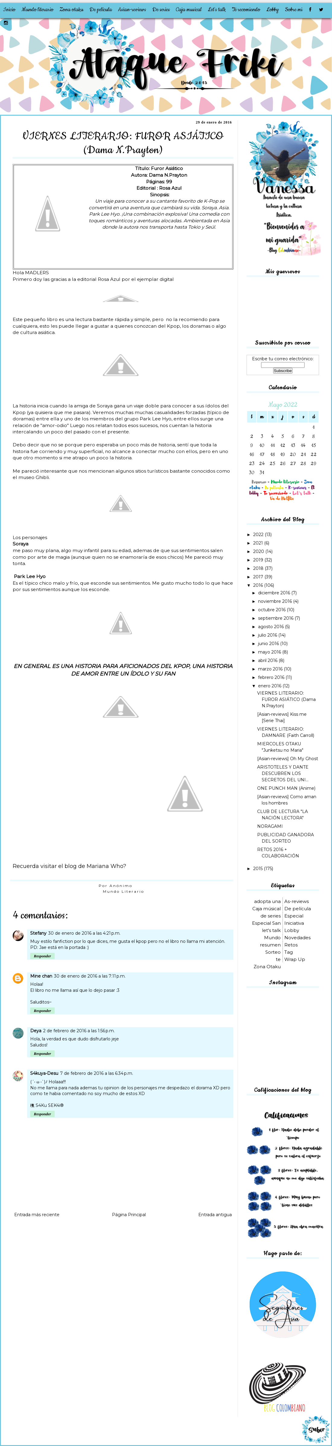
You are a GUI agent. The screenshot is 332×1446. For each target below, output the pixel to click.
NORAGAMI (270, 826)
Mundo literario (37, 9)
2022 (259, 534)
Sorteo (273, 952)
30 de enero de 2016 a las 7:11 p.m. (90, 976)
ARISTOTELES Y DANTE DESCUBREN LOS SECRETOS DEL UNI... (282, 773)
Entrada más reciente (36, 1214)
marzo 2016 (271, 669)
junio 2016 (269, 643)
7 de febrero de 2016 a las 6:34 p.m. (96, 1073)
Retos (291, 945)
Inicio (9, 9)
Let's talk (217, 9)
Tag (288, 952)
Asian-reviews (132, 9)
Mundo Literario (123, 891)
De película (100, 9)
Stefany (38, 933)
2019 (258, 560)
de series (270, 916)
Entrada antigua (215, 1214)
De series (161, 9)
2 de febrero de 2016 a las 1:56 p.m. (79, 1030)
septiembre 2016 (276, 618)
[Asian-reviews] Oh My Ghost (287, 758)
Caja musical (189, 9)
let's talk (271, 930)
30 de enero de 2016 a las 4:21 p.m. (84, 933)
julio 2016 (268, 635)
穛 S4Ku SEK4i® (47, 1105)
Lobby (272, 9)
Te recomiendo (246, 9)
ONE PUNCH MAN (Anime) (286, 788)
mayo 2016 (270, 652)
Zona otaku (71, 9)
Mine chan (41, 976)
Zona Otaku (267, 966)
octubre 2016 (272, 609)
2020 (259, 551)
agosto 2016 (271, 626)
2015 (258, 868)
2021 (258, 543)
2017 (258, 577)
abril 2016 (268, 660)
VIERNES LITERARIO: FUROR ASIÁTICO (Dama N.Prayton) (286, 699)
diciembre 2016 (274, 593)
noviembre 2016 (275, 601)
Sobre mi (293, 9)
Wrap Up (294, 959)
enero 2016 (270, 686)
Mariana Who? (105, 866)
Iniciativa (294, 923)
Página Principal (129, 1214)
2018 (259, 568)
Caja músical (266, 908)
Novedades (297, 937)
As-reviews (296, 901)
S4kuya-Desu (44, 1073)
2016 (258, 585)
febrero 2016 (272, 677)
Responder (42, 956)
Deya (35, 1030)
